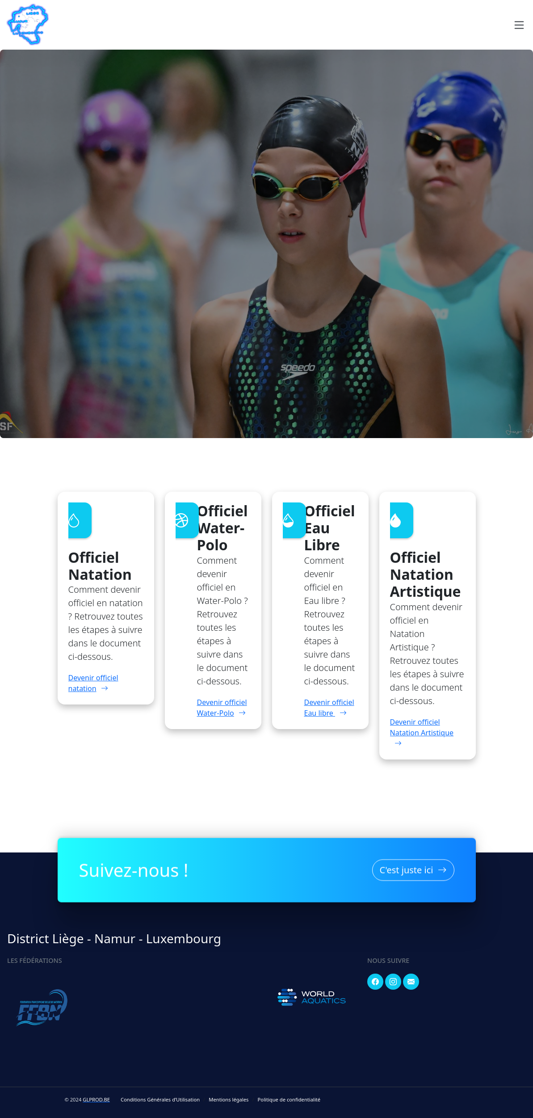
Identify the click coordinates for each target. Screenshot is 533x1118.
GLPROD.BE (96, 1099)
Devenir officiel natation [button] (93, 683)
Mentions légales (228, 1099)
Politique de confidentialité (289, 1099)
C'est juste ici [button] (413, 868)
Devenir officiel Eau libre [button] (329, 707)
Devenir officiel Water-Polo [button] (222, 707)
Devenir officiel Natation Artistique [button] (422, 732)
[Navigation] (519, 25)
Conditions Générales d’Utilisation (160, 1099)
